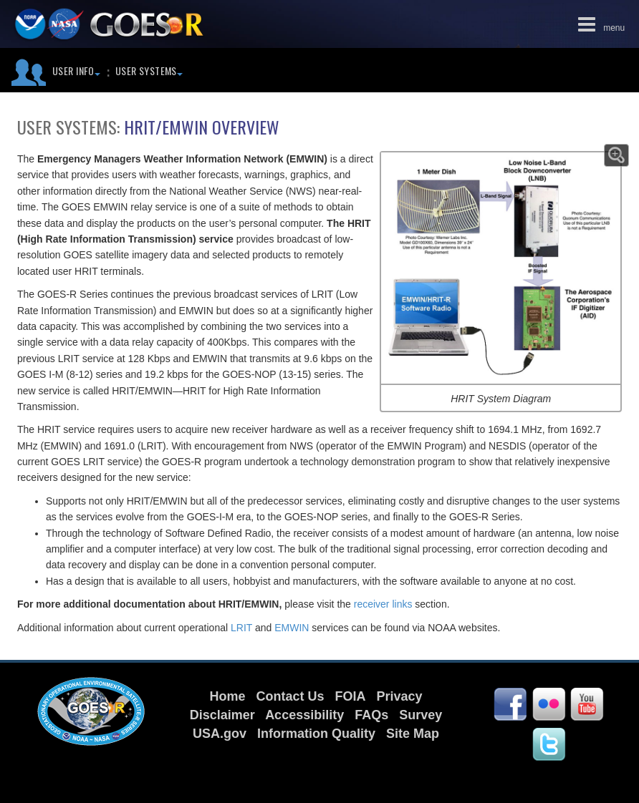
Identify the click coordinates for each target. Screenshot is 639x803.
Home (227, 696)
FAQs (371, 715)
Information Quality (316, 733)
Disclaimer (222, 715)
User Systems (149, 70)
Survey (420, 715)
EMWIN (291, 627)
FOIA (350, 696)
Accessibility (304, 715)
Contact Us (290, 696)
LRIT (241, 627)
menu (598, 24)
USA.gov (219, 733)
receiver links (384, 604)
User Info (76, 70)
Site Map (412, 733)
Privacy (400, 696)
